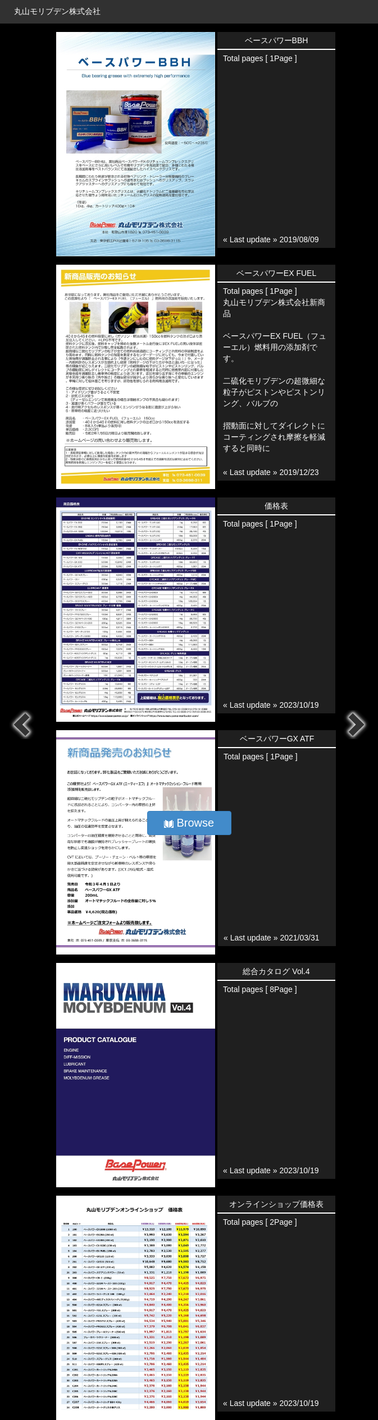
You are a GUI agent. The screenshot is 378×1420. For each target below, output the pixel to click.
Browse (189, 823)
